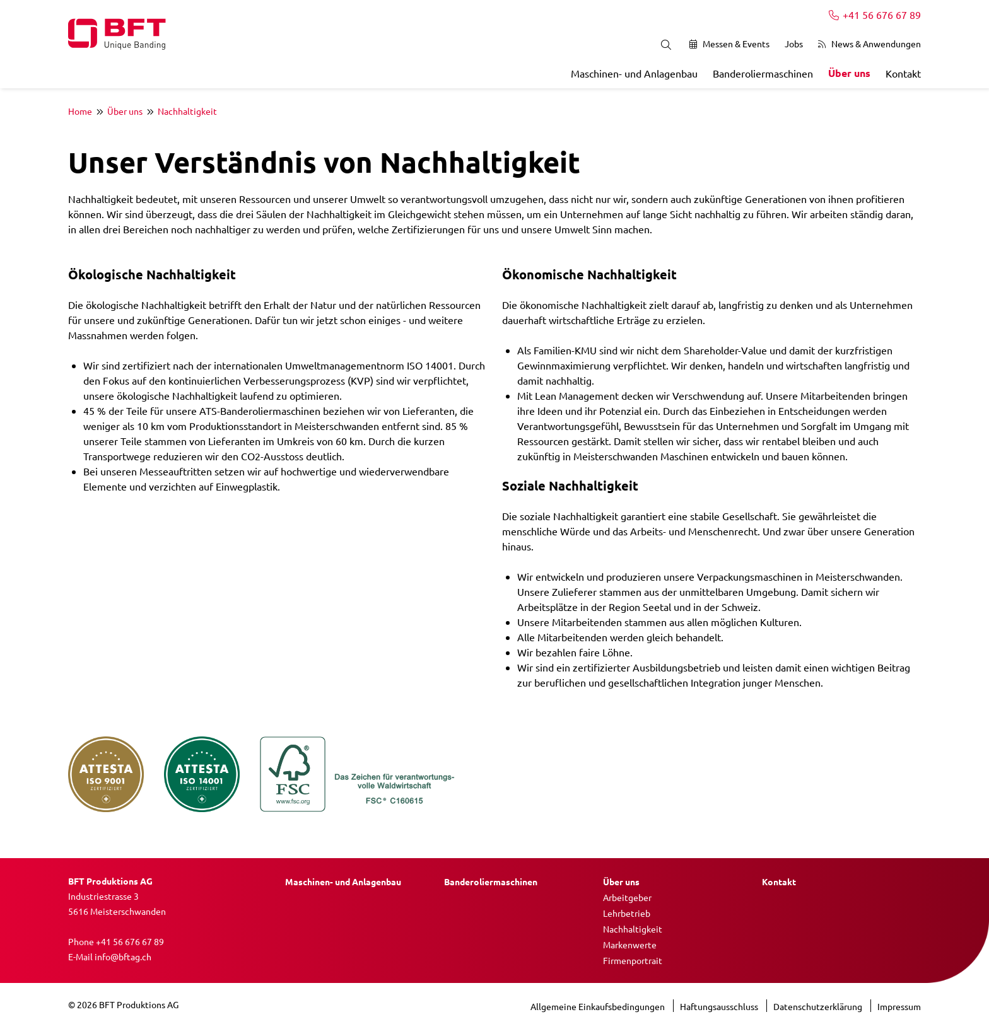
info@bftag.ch (123, 956)
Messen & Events (729, 43)
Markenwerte (630, 944)
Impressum (899, 1006)
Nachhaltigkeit (187, 111)
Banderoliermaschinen (763, 73)
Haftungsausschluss (720, 1006)
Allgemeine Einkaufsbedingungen (598, 1006)
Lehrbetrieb (626, 913)
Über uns (849, 72)
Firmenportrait (632, 960)
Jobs (794, 43)
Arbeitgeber (627, 897)
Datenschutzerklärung (818, 1006)
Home (80, 111)
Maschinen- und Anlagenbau (634, 73)
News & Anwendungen (869, 43)
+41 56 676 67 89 (875, 14)
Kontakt (903, 73)
